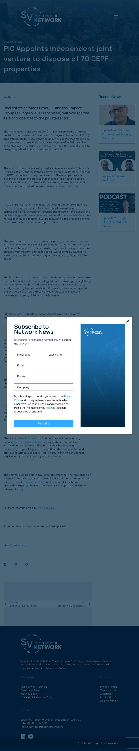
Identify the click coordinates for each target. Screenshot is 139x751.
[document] (69, 375)
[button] (128, 321)
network (50, 407)
